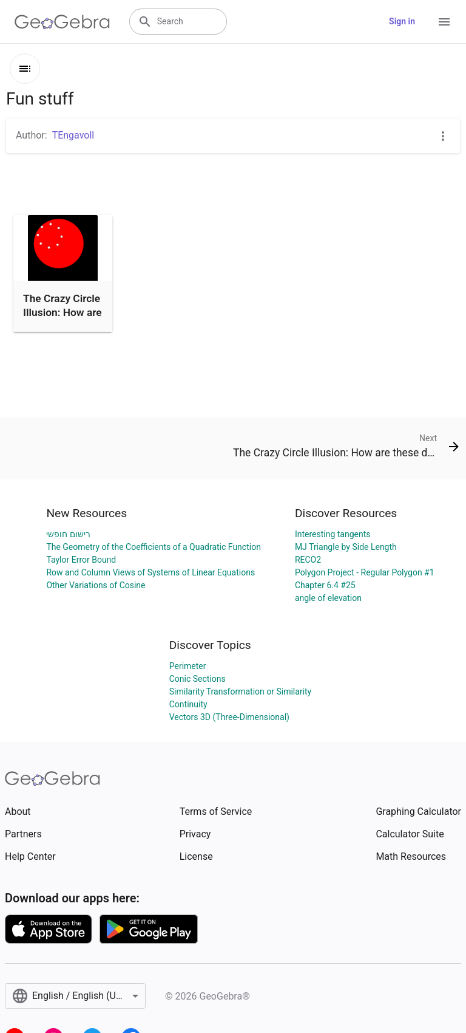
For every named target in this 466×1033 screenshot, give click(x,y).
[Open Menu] (444, 22)
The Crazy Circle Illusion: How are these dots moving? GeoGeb (62, 325)
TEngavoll (73, 135)
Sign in (402, 21)
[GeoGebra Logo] (62, 22)
